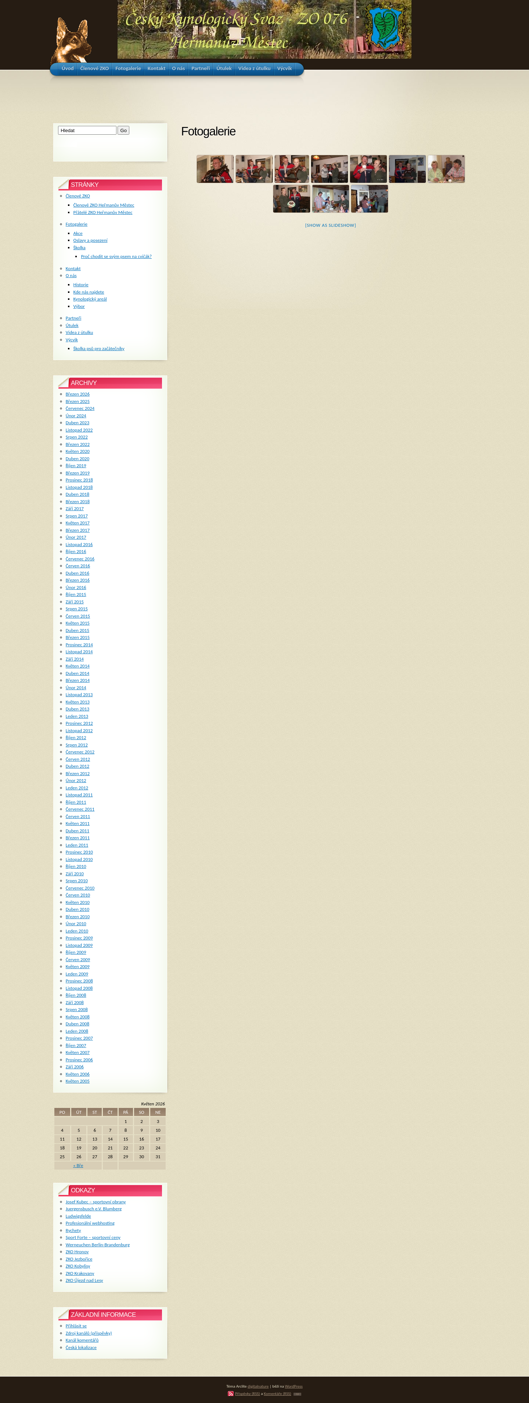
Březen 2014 (78, 680)
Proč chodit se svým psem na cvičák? (116, 256)
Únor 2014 (76, 687)
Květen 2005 (78, 1081)
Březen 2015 (78, 637)
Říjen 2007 (76, 1045)
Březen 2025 (78, 401)
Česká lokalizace (81, 1347)
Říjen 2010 (76, 866)
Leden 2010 (77, 931)
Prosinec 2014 (79, 644)
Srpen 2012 (77, 745)
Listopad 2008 (79, 988)
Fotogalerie (76, 224)
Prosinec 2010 (79, 852)
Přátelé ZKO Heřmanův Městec (103, 212)
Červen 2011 (78, 816)
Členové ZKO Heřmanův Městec (103, 205)
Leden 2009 (77, 974)
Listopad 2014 (79, 651)
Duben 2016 (77, 573)
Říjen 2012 (76, 737)
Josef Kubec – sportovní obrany (96, 1201)
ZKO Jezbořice (79, 1259)
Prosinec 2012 (79, 723)
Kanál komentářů (82, 1340)
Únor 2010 (76, 923)
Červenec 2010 (80, 888)
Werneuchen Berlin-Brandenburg (98, 1244)
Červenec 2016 (80, 558)
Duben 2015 (77, 630)
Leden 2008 (77, 1031)
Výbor (79, 306)
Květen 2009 (78, 966)
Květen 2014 (78, 666)
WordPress (294, 1386)
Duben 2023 (77, 422)
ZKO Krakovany (80, 1273)
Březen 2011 (78, 837)
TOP (297, 1394)
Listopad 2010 (79, 859)
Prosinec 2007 (79, 1038)
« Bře (78, 1165)
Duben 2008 (77, 1023)
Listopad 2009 (79, 945)
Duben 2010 (77, 909)
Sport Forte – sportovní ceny (93, 1237)
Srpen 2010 (77, 880)
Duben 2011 (77, 830)
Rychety (73, 1230)
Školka (79, 247)
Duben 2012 (77, 766)
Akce (78, 233)
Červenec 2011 (80, 809)
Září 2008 (75, 1002)
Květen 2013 (78, 702)
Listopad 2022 (79, 430)
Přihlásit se (76, 1326)
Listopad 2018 (79, 487)
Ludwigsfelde (78, 1216)
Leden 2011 (77, 845)
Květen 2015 (78, 623)
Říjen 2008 (76, 995)
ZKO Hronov (77, 1251)
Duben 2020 (77, 458)
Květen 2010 (78, 902)
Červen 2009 (78, 959)
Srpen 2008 (77, 1009)
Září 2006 (75, 1066)
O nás (71, 275)
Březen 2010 (78, 916)
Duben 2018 (77, 494)
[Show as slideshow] (330, 225)
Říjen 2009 (76, 952)
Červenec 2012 (80, 752)
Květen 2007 (78, 1052)
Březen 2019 (78, 473)
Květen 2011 (78, 823)
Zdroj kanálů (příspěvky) (89, 1333)
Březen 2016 (78, 580)
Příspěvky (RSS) (247, 1393)
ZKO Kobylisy (78, 1266)
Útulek (72, 325)
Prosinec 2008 (79, 981)
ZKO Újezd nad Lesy (84, 1280)
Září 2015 (75, 601)
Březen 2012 (78, 773)
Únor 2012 (76, 780)
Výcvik (72, 339)
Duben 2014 (77, 673)
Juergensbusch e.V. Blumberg (94, 1208)
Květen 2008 (78, 1016)
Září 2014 (75, 659)
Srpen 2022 (77, 437)
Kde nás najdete (88, 292)
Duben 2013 (77, 709)
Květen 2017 (78, 523)
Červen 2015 (78, 616)
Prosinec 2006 (79, 1059)
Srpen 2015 (77, 608)
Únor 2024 (76, 415)
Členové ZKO (78, 196)
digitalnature (258, 1386)
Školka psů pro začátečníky (99, 348)
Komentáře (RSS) (277, 1393)
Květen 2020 (78, 451)
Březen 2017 (78, 530)
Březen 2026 (78, 394)
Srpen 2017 (77, 516)
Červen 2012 (78, 759)
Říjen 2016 (76, 551)
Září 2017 (75, 508)
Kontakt (73, 268)
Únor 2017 (76, 537)
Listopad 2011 (79, 794)
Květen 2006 (78, 1074)
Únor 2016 (76, 587)
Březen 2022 (78, 444)
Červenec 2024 (80, 408)
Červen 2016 (78, 565)
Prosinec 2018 (79, 480)
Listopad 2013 (79, 694)
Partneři (73, 318)
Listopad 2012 (79, 730)
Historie (81, 284)
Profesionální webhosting (90, 1223)
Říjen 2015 (76, 594)
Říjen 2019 (76, 465)
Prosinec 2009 (79, 938)
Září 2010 (75, 873)
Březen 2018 (78, 501)
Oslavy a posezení (90, 240)
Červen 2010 (78, 895)
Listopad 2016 (79, 544)
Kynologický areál (90, 299)
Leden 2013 (77, 716)
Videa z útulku (79, 332)
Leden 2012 (77, 787)
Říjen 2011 (76, 802)
